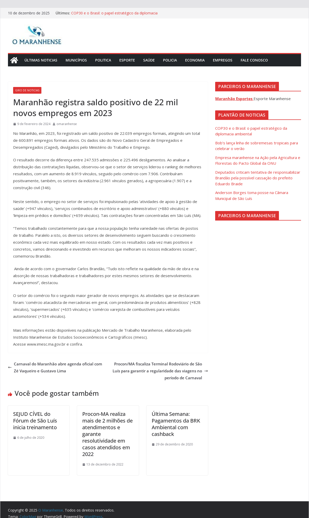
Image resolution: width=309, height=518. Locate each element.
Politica (103, 60)
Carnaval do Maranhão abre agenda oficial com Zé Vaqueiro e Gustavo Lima (55, 367)
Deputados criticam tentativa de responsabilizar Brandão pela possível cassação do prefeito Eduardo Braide (257, 178)
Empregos (222, 60)
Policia (170, 60)
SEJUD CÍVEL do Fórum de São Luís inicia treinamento (35, 420)
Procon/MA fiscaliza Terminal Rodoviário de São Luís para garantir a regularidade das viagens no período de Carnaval (160, 370)
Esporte (127, 60)
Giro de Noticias (27, 90)
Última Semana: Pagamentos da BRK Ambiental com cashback (176, 423)
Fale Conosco (254, 60)
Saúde (149, 60)
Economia (195, 60)
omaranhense (67, 124)
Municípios (76, 60)
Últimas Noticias (40, 60)
